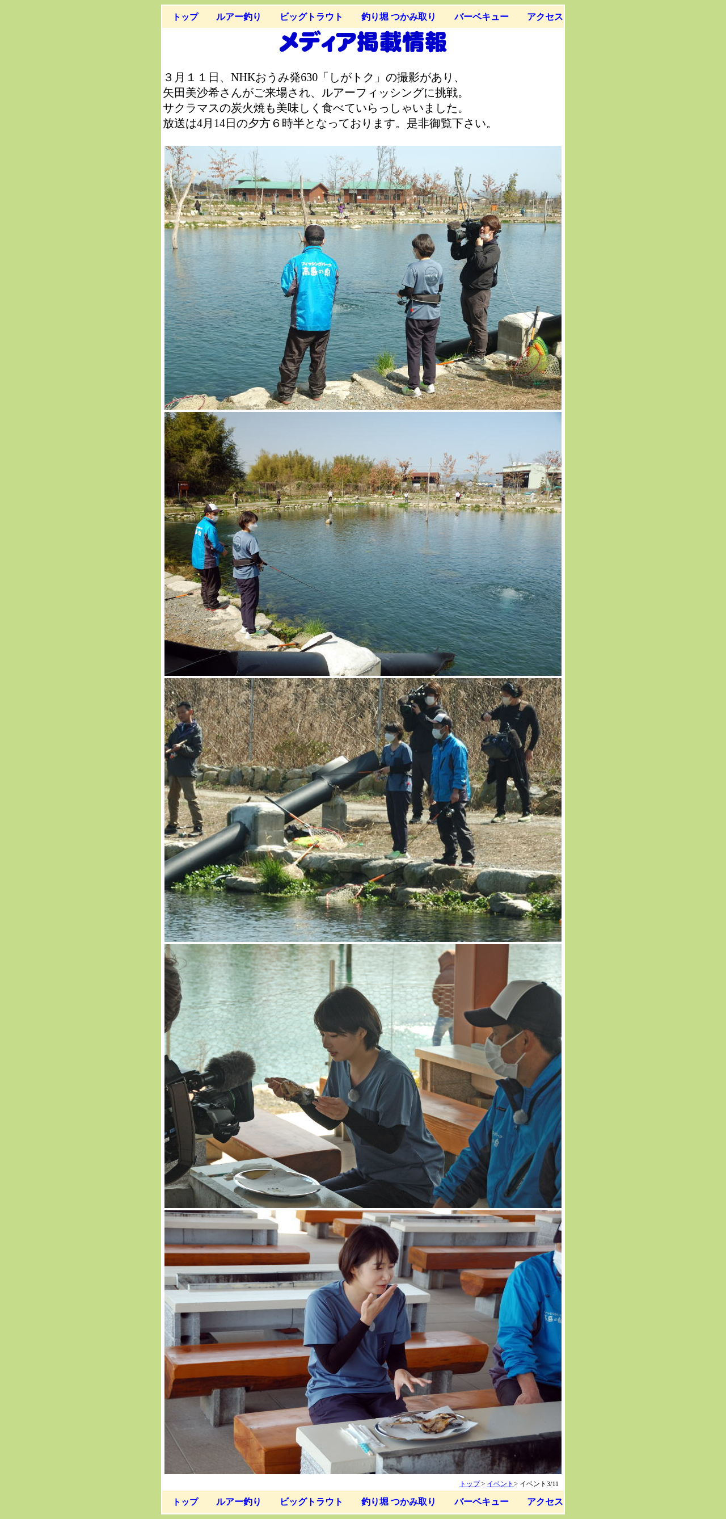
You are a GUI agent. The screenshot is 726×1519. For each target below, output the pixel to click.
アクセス (545, 17)
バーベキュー (481, 17)
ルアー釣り (238, 17)
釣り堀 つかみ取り (398, 17)
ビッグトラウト (311, 17)
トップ (185, 17)
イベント (500, 1484)
